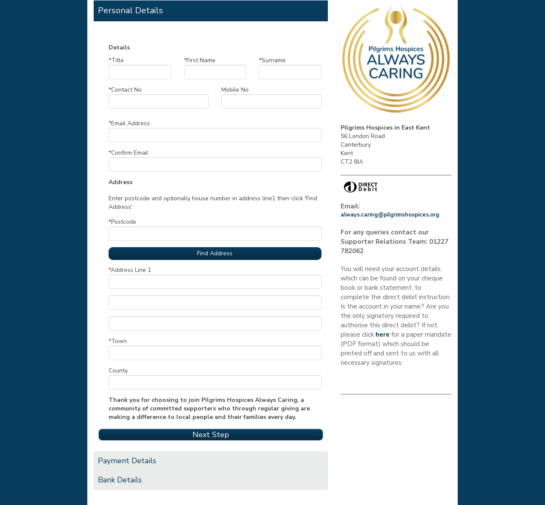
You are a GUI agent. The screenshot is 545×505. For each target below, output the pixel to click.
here (383, 334)
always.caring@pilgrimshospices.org (390, 215)
